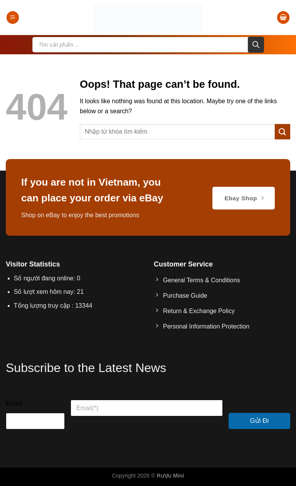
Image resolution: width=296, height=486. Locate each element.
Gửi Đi (259, 420)
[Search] (256, 45)
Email (14, 403)
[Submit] (282, 131)
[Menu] (13, 17)
